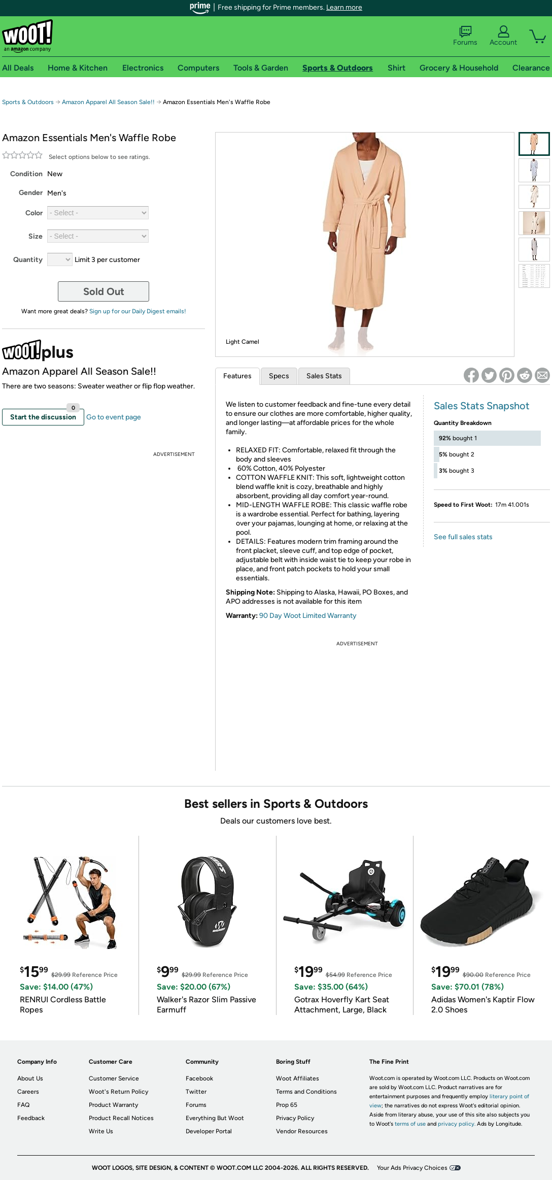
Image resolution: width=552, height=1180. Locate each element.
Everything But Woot (215, 1118)
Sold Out (103, 291)
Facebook (199, 1078)
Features (237, 376)
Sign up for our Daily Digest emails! (137, 311)
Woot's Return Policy (118, 1091)
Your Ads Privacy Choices (412, 1167)
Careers (28, 1091)
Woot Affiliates (297, 1078)
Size (35, 236)
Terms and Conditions (306, 1091)
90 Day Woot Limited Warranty (308, 615)
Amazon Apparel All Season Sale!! (108, 102)
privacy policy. (456, 1124)
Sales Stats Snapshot (482, 406)
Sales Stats (324, 376)
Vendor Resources (302, 1131)
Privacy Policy (295, 1118)
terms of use (410, 1124)
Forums (465, 36)
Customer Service (114, 1078)
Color (34, 213)
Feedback (31, 1118)
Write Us (101, 1131)
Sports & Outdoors (28, 102)
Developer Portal (209, 1131)
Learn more (344, 7)
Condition (26, 174)
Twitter (196, 1091)
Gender (31, 192)
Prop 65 (286, 1104)
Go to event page (113, 417)
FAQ (23, 1104)
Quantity (28, 259)
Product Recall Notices (121, 1118)
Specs (279, 376)
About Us (30, 1078)
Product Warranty (113, 1104)
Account (503, 36)
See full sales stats (463, 537)
